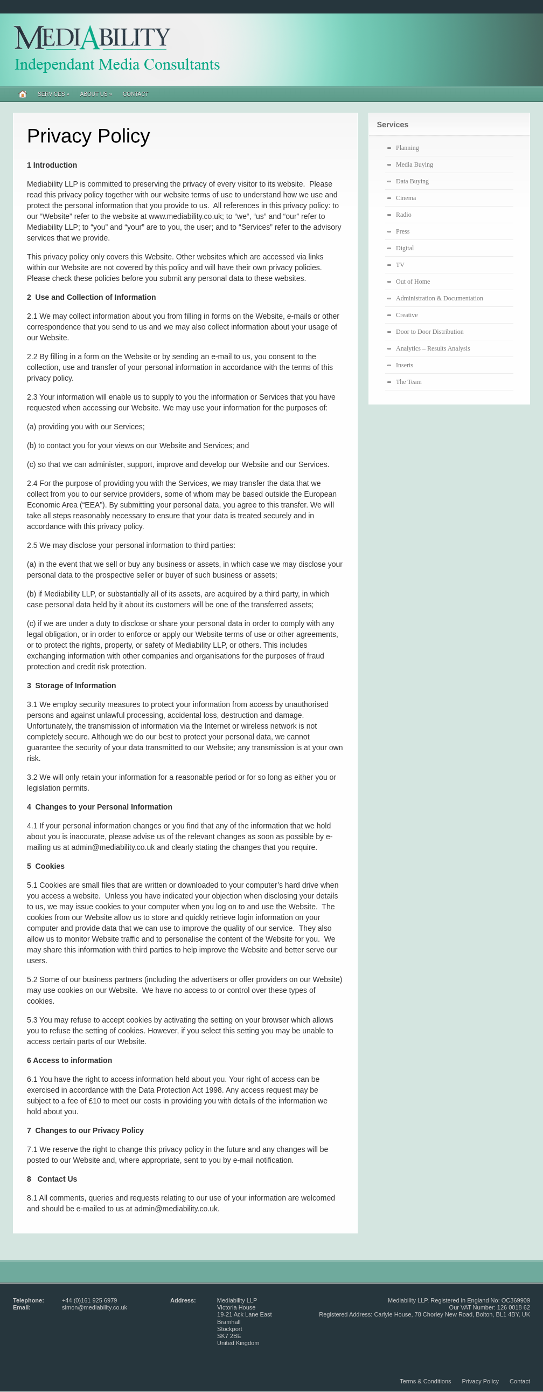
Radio (404, 214)
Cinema (406, 198)
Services (53, 94)
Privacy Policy (480, 1381)
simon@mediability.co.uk (94, 1307)
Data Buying (412, 181)
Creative (407, 315)
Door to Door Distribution (430, 331)
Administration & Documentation (439, 298)
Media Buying (414, 164)
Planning (407, 148)
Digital (405, 248)
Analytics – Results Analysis (433, 348)
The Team (409, 382)
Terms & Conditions (425, 1381)
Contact (136, 94)
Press (402, 231)
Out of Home (413, 281)
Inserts (404, 365)
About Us (96, 94)
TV (400, 265)
